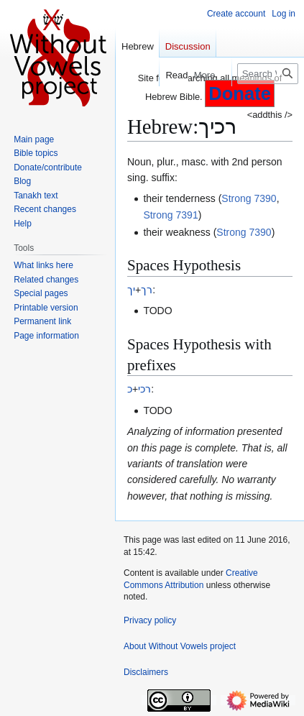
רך (146, 289)
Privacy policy (150, 620)
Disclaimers (146, 672)
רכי (144, 389)
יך (131, 289)
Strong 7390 (248, 198)
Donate (239, 93)
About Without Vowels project (180, 646)
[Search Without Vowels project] (267, 73)
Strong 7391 (170, 215)
